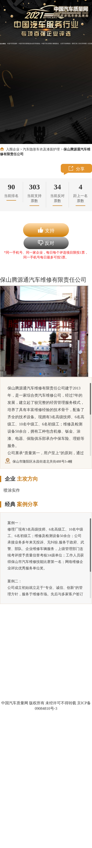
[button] (40, 374)
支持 (46, 230)
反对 (46, 243)
